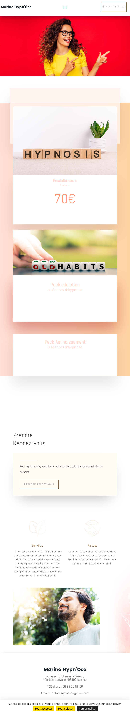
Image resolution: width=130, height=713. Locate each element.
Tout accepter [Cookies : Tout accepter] (43, 708)
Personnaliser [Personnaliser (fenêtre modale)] (88, 708)
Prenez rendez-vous (114, 6)
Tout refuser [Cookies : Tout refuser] (66, 708)
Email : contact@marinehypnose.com (65, 693)
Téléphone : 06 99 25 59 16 (65, 686)
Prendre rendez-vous (39, 484)
